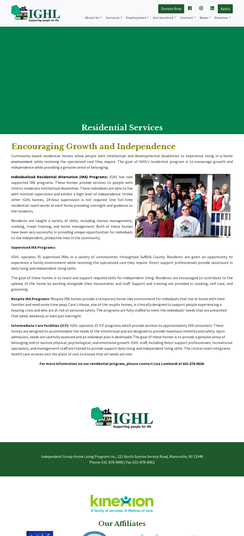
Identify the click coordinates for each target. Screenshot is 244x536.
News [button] (204, 17)
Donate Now (171, 8)
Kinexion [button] (221, 17)
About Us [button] (92, 17)
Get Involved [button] (163, 17)
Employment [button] (136, 17)
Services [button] (112, 17)
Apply (225, 8)
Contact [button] (186, 17)
